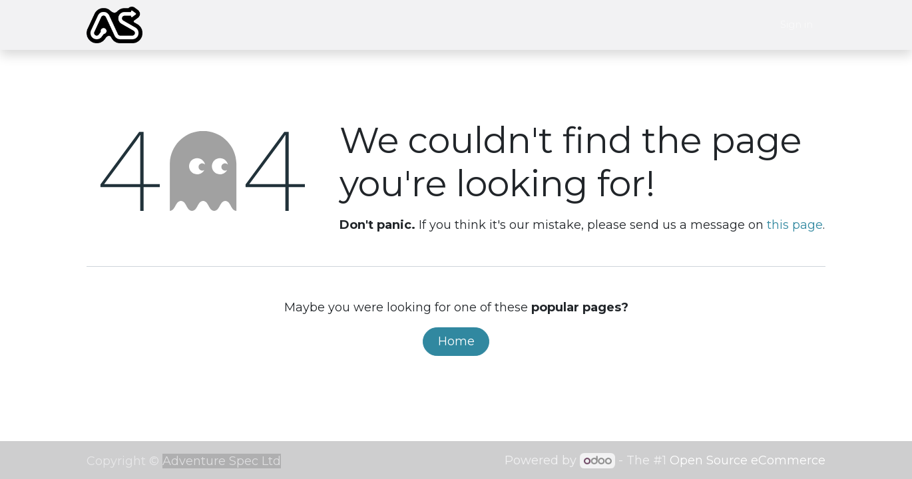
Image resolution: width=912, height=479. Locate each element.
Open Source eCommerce (747, 460)
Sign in (796, 24)
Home (456, 341)
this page (795, 225)
